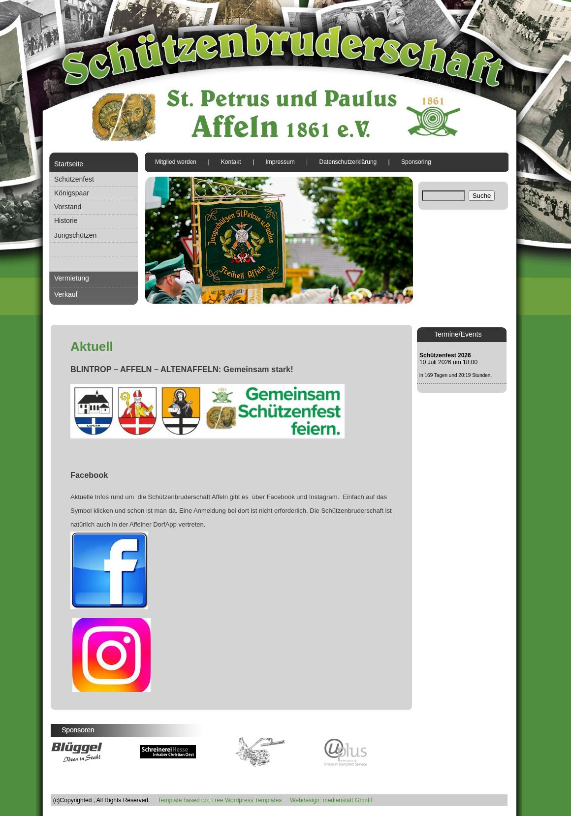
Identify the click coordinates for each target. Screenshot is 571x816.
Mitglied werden (175, 161)
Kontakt (231, 161)
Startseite (68, 164)
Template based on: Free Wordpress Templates (220, 800)
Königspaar (71, 193)
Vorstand (67, 207)
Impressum (279, 161)
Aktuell (91, 346)
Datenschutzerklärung (348, 161)
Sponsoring (416, 161)
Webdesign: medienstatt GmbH (331, 800)
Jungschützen (75, 235)
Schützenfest (74, 179)
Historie (65, 220)
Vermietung (71, 278)
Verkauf (65, 294)
